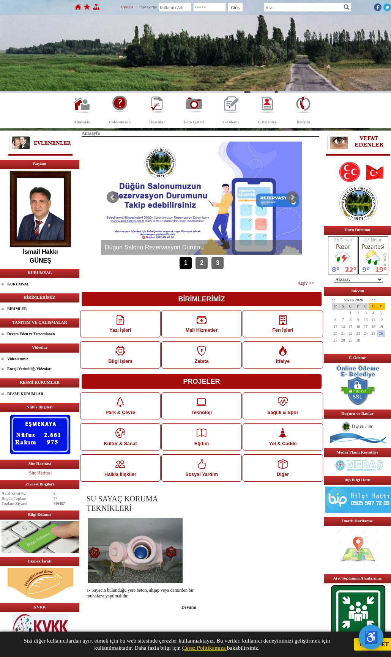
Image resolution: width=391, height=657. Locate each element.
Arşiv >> (306, 283)
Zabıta (202, 356)
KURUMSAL (18, 284)
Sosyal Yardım (202, 471)
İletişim (303, 122)
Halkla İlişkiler (120, 471)
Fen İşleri (283, 324)
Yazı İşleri (120, 324)
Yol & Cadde (283, 439)
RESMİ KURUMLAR (25, 394)
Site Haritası (40, 473)
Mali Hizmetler (202, 324)
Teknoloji (202, 408)
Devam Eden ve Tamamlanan (31, 334)
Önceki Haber (113, 197)
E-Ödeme (231, 122)
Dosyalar (157, 122)
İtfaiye (283, 356)
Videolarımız (17, 359)
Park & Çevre (120, 408)
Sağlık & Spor (283, 408)
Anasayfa (82, 122)
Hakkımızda (120, 122)
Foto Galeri (194, 122)
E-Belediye (267, 122)
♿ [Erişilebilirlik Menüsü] (371, 637)
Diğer (283, 471)
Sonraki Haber (292, 197)
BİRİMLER (17, 309)
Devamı (188, 611)
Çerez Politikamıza (204, 648)
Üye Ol (127, 7)
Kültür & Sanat (120, 439)
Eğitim (202, 439)
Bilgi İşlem (120, 356)
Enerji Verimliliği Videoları (29, 369)
